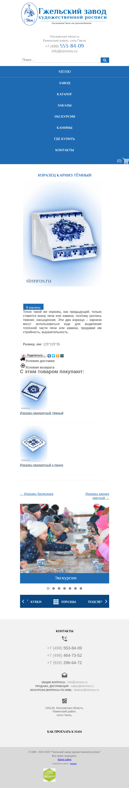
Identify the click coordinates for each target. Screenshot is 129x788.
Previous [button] (23, 601)
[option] (64, 601)
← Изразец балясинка (36, 494)
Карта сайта (64, 759)
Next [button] (106, 601)
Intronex (73, 764)
